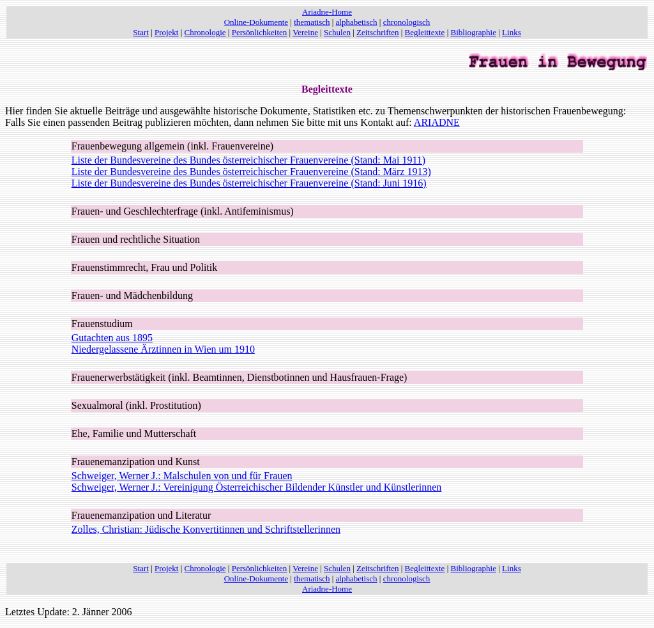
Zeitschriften (377, 32)
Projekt (167, 32)
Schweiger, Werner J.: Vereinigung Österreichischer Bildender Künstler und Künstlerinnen (257, 487)
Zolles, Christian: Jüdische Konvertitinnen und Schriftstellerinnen (206, 529)
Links (511, 32)
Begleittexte (425, 32)
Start (141, 32)
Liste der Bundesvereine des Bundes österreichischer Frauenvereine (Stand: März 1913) (251, 171)
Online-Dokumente (256, 22)
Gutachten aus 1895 (112, 337)
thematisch (312, 22)
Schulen (337, 32)
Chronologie (205, 32)
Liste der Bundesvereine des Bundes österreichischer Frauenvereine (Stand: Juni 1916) (249, 183)
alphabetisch (356, 22)
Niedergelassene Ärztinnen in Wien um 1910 (163, 349)
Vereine (305, 32)
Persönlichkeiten (259, 32)
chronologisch (406, 22)
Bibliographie (474, 32)
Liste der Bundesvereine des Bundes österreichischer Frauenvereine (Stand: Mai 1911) (248, 160)
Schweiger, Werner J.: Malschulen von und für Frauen (182, 475)
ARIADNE (437, 122)
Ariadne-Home (327, 12)
